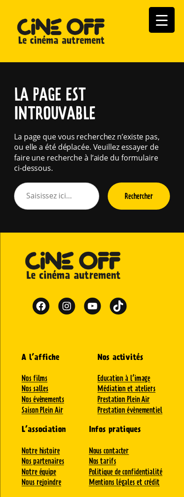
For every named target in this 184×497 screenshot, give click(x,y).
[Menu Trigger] (162, 20)
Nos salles (35, 388)
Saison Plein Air (42, 410)
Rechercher (139, 196)
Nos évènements (43, 399)
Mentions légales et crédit (124, 482)
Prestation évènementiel (129, 410)
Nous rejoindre (41, 482)
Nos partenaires (43, 461)
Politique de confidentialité (125, 471)
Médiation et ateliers (126, 388)
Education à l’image (123, 378)
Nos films (34, 378)
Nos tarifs (102, 461)
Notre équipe (39, 471)
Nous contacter (109, 450)
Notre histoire (41, 450)
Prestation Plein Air (123, 399)
